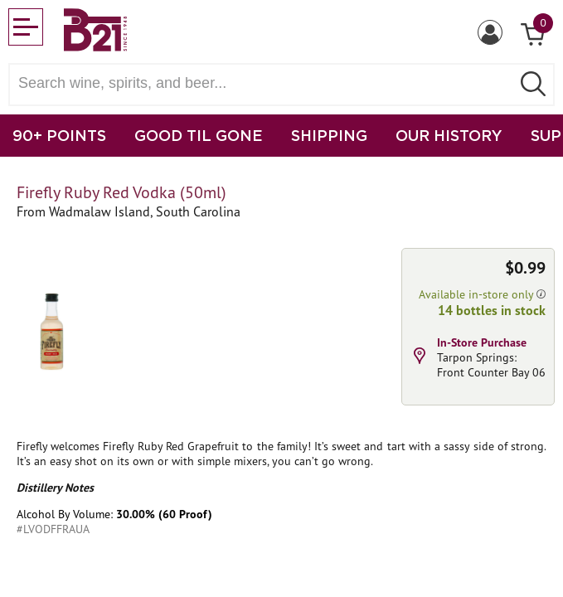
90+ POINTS (59, 135)
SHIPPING (329, 135)
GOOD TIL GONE (198, 135)
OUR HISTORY (449, 135)
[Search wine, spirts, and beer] (265, 83)
